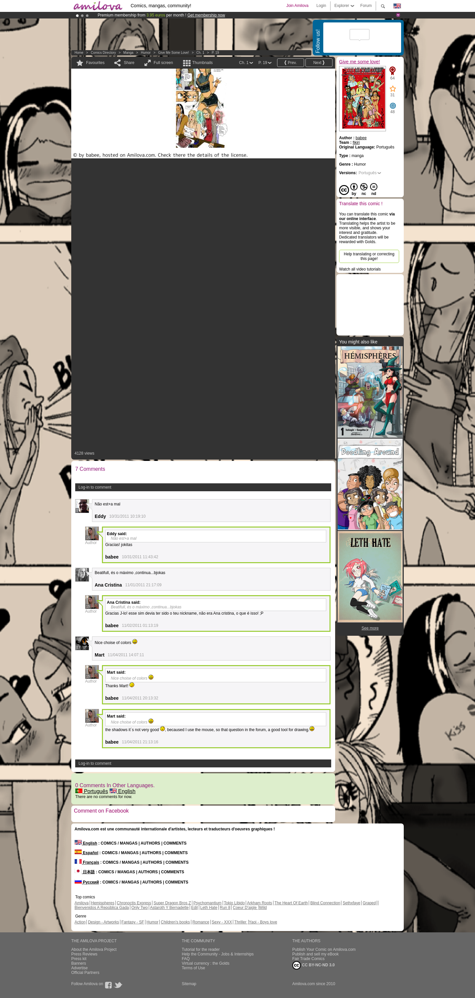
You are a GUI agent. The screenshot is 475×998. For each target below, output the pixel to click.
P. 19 (215, 52)
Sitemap (189, 984)
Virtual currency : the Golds (206, 963)
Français (87, 862)
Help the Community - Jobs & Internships (218, 954)
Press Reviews (84, 954)
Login (321, 5)
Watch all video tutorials (360, 269)
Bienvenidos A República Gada (102, 907)
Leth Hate (208, 907)
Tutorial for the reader (201, 949)
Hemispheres (102, 903)
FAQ (186, 958)
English (123, 791)
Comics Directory (103, 52)
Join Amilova (297, 5)
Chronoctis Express (134, 903)
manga (128, 52)
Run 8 (225, 907)
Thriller (240, 922)
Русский (87, 882)
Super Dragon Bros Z (172, 903)
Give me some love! (173, 52)
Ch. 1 (200, 52)
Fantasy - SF (132, 922)
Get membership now (206, 15)
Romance (200, 922)
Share (129, 62)
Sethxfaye (351, 903)
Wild (263, 907)
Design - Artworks (103, 922)
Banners (78, 963)
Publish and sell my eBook (315, 954)
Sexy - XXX (222, 922)
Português (91, 791)
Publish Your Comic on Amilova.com (324, 949)
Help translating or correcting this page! (369, 256)
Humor (146, 52)
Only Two (139, 907)
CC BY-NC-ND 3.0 (313, 965)
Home (79, 52)
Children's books (175, 922)
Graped (369, 903)
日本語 (85, 872)
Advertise (79, 968)
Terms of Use (193, 968)
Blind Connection (325, 903)
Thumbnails (202, 62)
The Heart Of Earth (291, 903)
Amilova (82, 903)
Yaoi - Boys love (263, 922)
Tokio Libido (234, 903)
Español (86, 853)
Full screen (163, 62)
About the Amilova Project (93, 949)
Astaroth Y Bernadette (169, 907)
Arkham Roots (259, 903)
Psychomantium (207, 903)
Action (80, 922)
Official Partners (85, 972)
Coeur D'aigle (245, 907)
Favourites (95, 62)
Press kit (78, 958)
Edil (194, 907)
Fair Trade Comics (308, 958)
